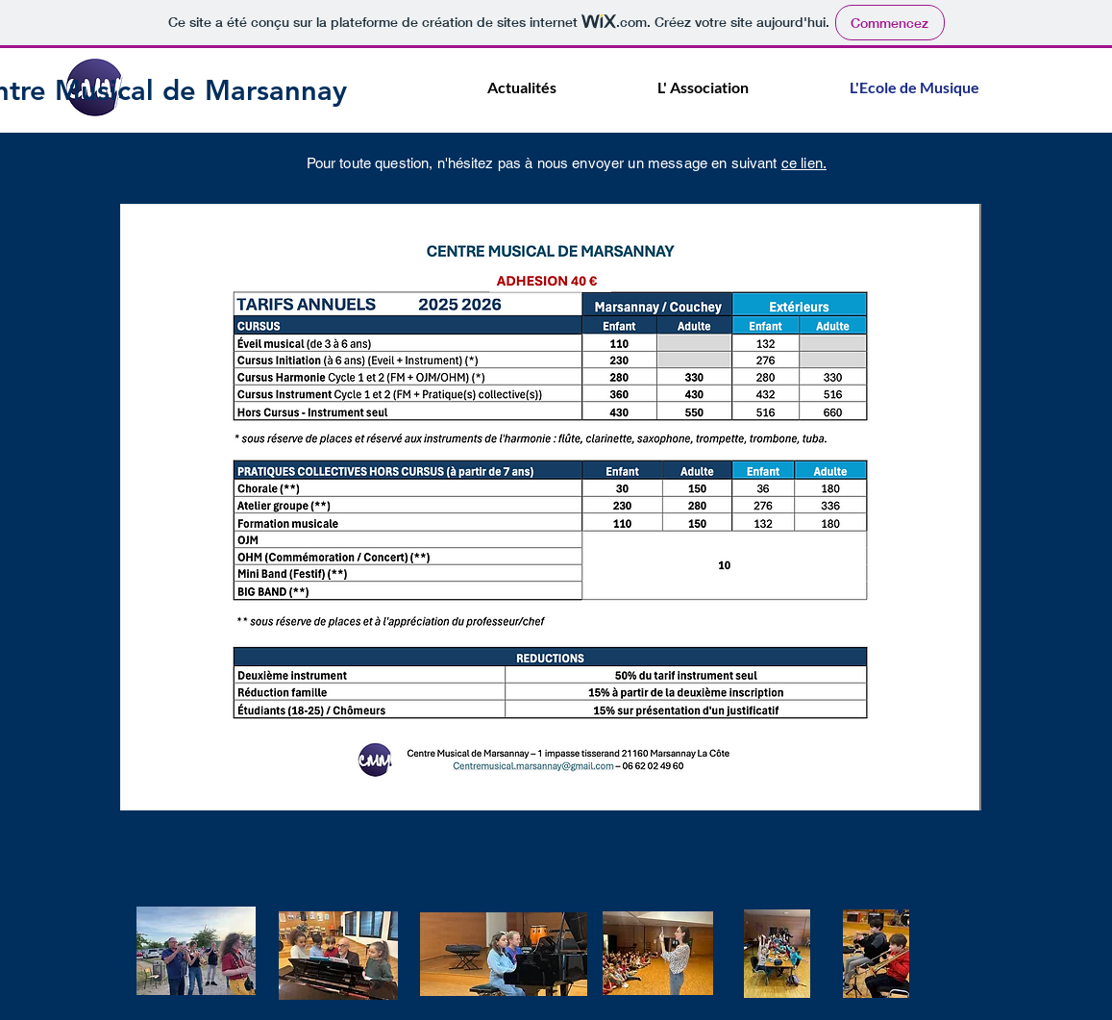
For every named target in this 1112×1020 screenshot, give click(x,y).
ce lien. (804, 163)
